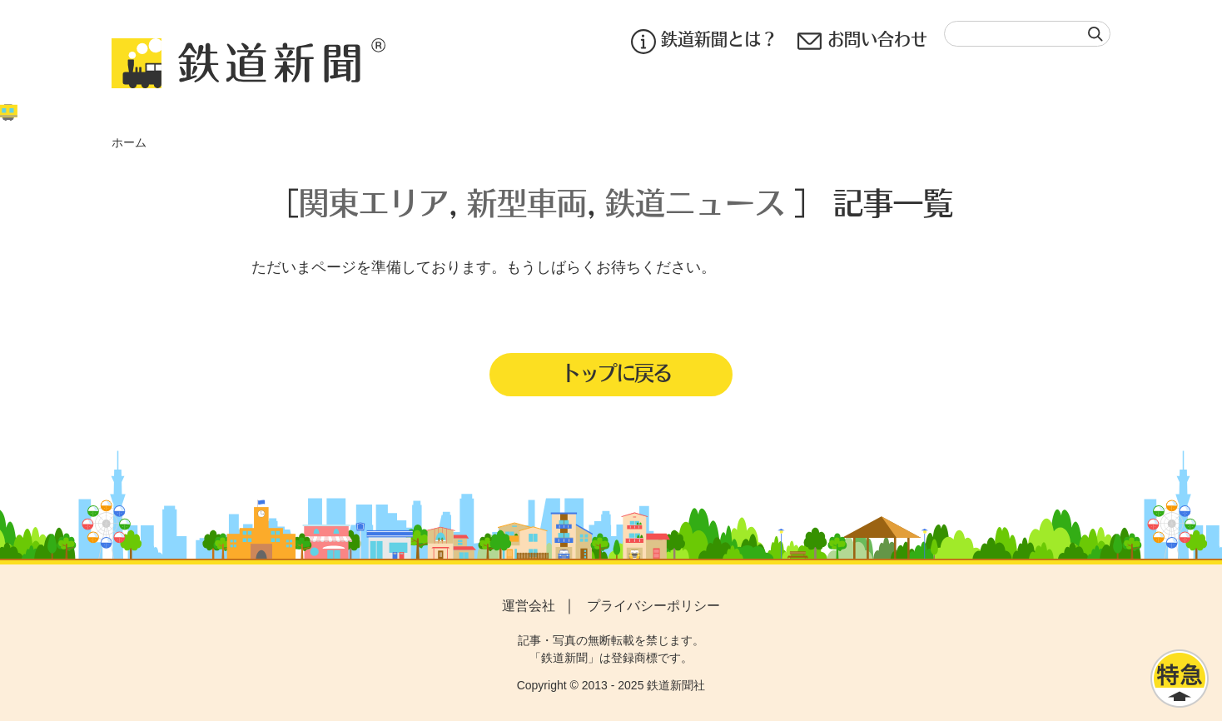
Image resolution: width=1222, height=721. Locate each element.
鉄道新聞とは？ (704, 41)
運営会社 (528, 606)
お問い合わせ (862, 41)
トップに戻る (616, 372)
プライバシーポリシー (653, 606)
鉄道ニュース (695, 202)
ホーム (129, 142)
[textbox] (1027, 34)
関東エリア (374, 202)
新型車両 (527, 202)
